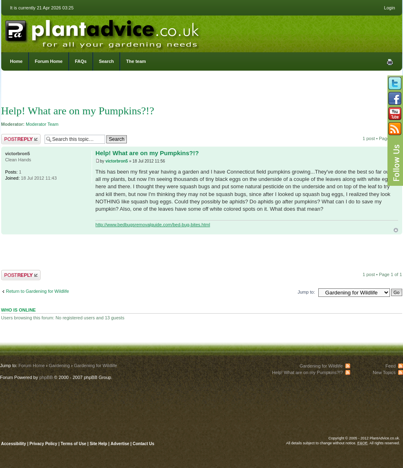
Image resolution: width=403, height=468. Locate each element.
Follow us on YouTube (394, 113)
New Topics (384, 372)
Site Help (98, 443)
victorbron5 (117, 161)
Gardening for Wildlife (95, 365)
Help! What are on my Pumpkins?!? (77, 111)
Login (389, 7)
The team (136, 61)
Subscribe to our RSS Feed (394, 128)
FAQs (81, 61)
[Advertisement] (201, 90)
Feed (390, 365)
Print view (390, 62)
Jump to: (306, 292)
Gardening (59, 365)
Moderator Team (42, 124)
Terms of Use (73, 443)
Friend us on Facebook (394, 98)
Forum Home (49, 61)
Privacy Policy (44, 443)
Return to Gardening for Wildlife (37, 291)
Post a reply (21, 139)
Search (106, 61)
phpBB (46, 377)
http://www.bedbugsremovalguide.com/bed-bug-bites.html (152, 224)
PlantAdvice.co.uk (103, 32)
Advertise (119, 443)
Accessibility (13, 443)
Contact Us (143, 443)
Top (396, 230)
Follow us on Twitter (394, 83)
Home (16, 61)
